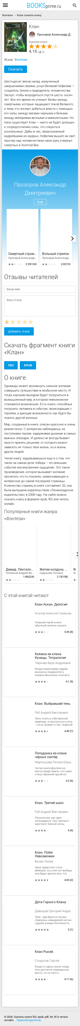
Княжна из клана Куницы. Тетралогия (50, 656)
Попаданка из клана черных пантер (51, 755)
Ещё (40, 202)
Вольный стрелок (55, 254)
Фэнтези (20, 60)
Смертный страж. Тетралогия (22, 254)
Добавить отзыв (19, 331)
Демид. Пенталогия (20, 571)
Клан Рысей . (45, 952)
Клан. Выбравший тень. (53, 704)
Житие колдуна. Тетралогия (54, 571)
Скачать (15, 69)
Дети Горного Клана (50, 902)
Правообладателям (29, 1020)
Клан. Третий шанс (49, 803)
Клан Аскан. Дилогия (51, 604)
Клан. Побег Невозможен (44, 854)
